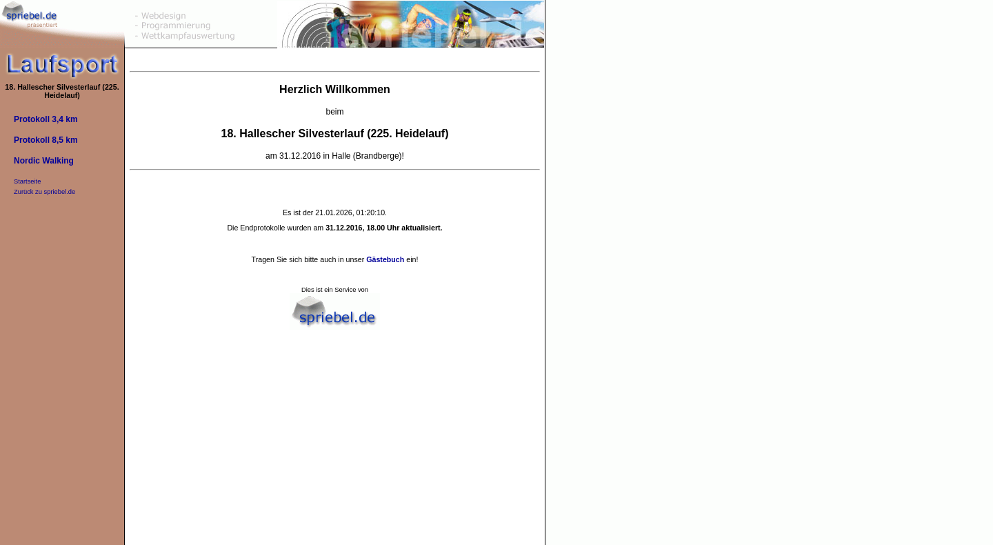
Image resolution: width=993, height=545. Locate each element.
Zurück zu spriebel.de (44, 191)
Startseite (27, 181)
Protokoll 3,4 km (46, 119)
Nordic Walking (44, 161)
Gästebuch (385, 259)
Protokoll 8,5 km (46, 140)
